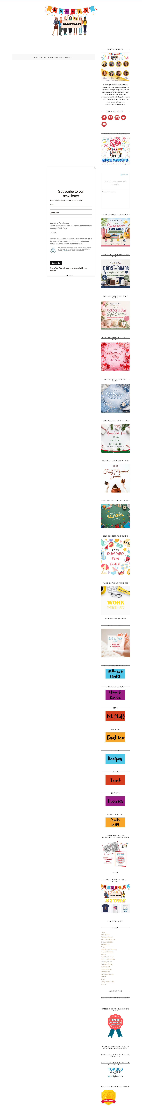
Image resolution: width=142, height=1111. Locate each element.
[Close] (94, 167)
